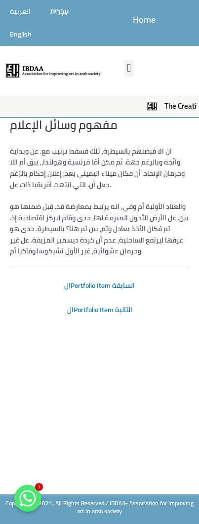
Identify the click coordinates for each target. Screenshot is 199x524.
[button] (129, 68)
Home (144, 19)
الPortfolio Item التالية (99, 309)
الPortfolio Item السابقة (99, 285)
